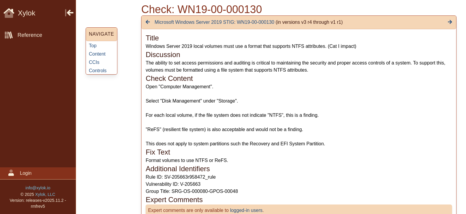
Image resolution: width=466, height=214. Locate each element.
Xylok (19, 13)
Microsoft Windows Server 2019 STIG (194, 22)
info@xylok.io (38, 187)
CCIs (94, 62)
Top (93, 45)
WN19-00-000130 (255, 22)
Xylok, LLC (45, 194)
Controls (98, 70)
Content (97, 53)
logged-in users (246, 210)
